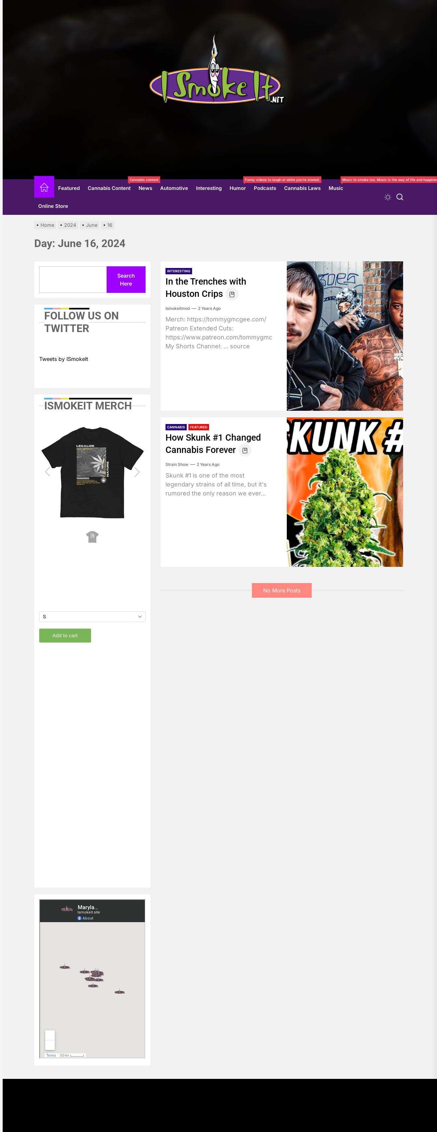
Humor (240, 185)
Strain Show (176, 464)
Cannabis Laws (302, 188)
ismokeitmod (177, 308)
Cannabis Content (111, 185)
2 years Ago (209, 308)
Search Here (126, 279)
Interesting (209, 188)
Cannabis (176, 427)
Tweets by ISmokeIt (63, 359)
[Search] (399, 197)
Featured (69, 188)
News (145, 188)
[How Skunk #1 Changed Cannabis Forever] (345, 492)
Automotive (174, 188)
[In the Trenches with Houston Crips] (345, 336)
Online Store (53, 206)
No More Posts (281, 590)
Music (338, 185)
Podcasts (265, 188)
